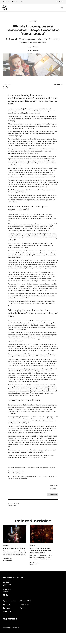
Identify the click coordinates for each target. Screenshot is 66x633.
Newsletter (15, 1)
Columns (7, 611)
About (22, 1)
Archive (23, 608)
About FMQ (25, 601)
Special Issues (9, 601)
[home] (5, 7)
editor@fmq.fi (6, 591)
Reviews (6, 608)
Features (6, 605)
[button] (6, 2)
